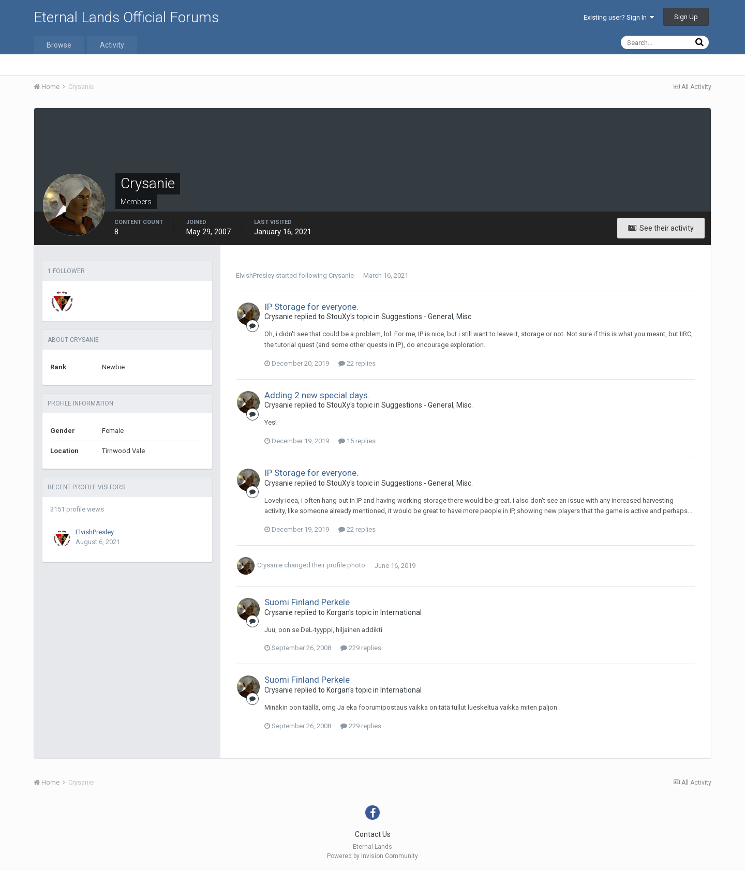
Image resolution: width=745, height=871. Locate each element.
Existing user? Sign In (619, 17)
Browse (59, 45)
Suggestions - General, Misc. (427, 316)
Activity (112, 45)
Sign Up (686, 17)
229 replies (360, 648)
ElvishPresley (95, 532)
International (401, 612)
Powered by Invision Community (372, 856)
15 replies (357, 441)
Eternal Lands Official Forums (126, 17)
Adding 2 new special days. (317, 395)
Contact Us (373, 834)
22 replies (357, 363)
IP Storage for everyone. (311, 307)
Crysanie (341, 275)
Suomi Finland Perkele (307, 602)
